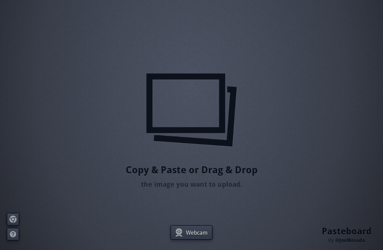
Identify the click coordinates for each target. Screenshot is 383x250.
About (13, 234)
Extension (13, 219)
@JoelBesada (350, 240)
